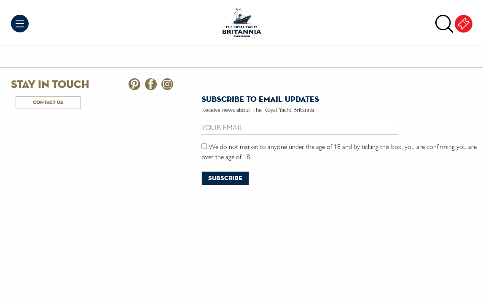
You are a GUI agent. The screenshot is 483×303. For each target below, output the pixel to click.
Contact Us (48, 102)
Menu (20, 23)
